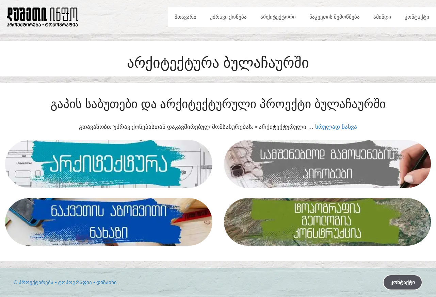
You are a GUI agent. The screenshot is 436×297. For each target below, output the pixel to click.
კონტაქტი (417, 17)
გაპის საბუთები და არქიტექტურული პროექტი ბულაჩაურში (218, 103)
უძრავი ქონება (228, 17)
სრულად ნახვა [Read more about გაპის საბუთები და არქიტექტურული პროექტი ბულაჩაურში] (336, 127)
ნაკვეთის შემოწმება (334, 17)
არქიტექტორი (278, 17)
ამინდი (382, 17)
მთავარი (185, 17)
